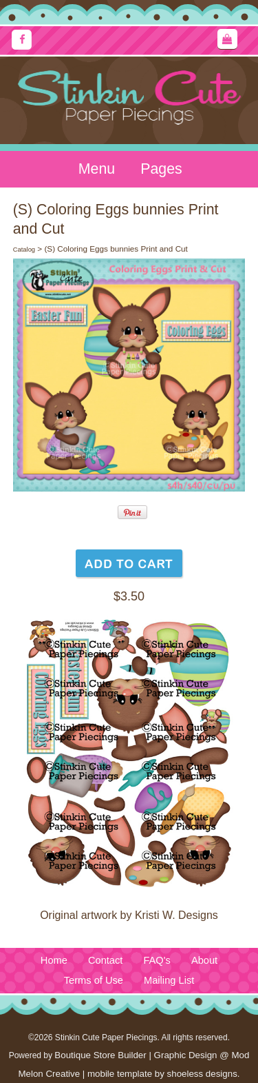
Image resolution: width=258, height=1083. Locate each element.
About (204, 960)
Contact (105, 960)
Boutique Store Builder (100, 1055)
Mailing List (169, 980)
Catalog (24, 249)
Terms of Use (93, 980)
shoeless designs (202, 1074)
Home (54, 960)
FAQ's (156, 960)
